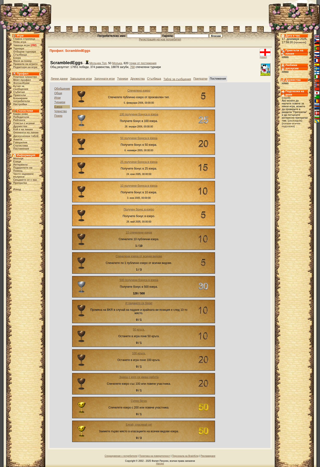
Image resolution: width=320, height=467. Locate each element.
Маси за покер (22, 60)
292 (33, 45)
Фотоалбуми (21, 83)
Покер (58, 115)
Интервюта (20, 164)
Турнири (18, 48)
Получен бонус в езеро (139, 209)
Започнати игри (104, 78)
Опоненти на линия (26, 132)
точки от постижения (142, 63)
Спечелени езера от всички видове (139, 256)
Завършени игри (81, 78)
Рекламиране (207, 456)
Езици (17, 161)
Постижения (21, 148)
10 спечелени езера (139, 232)
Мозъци (18, 158)
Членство (60, 111)
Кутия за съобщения (20, 87)
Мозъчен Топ (98, 63)
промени (300, 42)
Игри (57, 97)
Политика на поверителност (154, 456)
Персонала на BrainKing (185, 456)
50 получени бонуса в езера (138, 138)
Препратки (20, 182)
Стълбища (20, 54)
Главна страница (24, 38)
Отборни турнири (24, 51)
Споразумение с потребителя (121, 456)
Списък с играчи (24, 123)
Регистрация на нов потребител (160, 39)
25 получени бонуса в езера (138, 162)
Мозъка (117, 63)
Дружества (20, 126)
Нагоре (160, 463)
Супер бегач (139, 401)
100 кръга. (139, 353)
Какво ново (20, 113)
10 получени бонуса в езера (138, 185)
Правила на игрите (25, 64)
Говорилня (20, 142)
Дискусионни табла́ (26, 136)
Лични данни (59, 78)
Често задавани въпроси (23, 175)
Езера (17, 57)
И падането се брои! (138, 303)
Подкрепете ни (22, 167)
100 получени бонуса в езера (139, 114)
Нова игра (19, 41)
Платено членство (25, 76)
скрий (286, 97)
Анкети (17, 139)
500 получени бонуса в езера (139, 280)
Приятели (19, 95)
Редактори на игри (25, 67)
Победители (21, 117)
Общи (58, 93)
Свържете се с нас (25, 179)
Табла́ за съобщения (177, 79)
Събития (19, 92)
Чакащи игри (21, 45)
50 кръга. (139, 329)
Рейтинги (19, 120)
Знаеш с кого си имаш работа (139, 377)
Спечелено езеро (138, 90)
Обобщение (62, 88)
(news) (263, 57)
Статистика (20, 145)
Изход (17, 189)
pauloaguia (295, 120)
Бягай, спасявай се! (139, 424)
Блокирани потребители (21, 99)
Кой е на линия (23, 129)
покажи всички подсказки (291, 125)
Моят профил (22, 79)
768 (132, 67)
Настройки (20, 104)
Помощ (17, 170)
